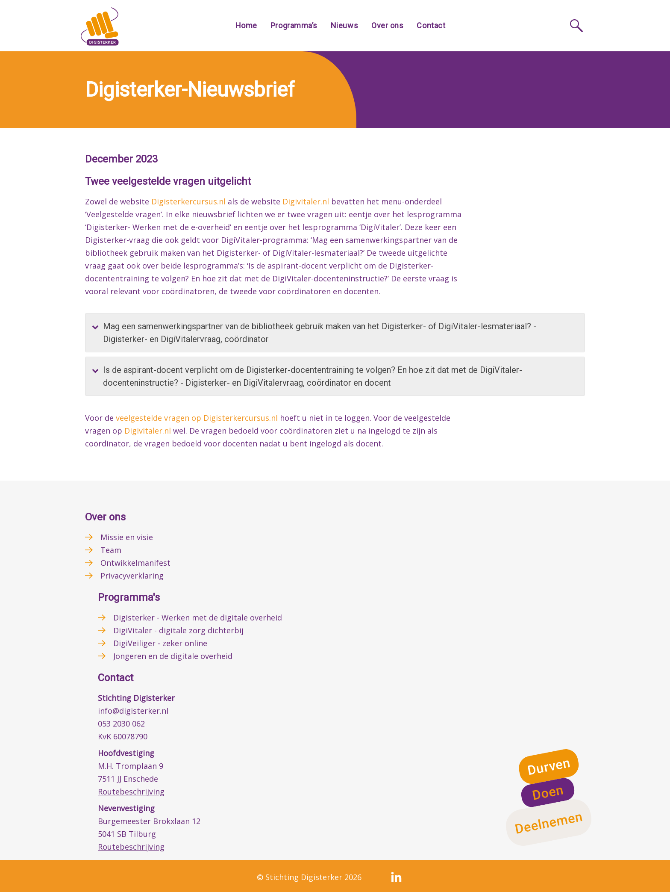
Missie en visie (126, 537)
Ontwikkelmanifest (135, 563)
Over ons (387, 25)
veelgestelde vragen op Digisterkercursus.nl (197, 418)
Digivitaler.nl (305, 201)
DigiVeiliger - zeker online (160, 643)
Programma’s (293, 25)
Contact (431, 25)
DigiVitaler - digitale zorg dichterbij (178, 630)
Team (110, 550)
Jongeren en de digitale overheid (172, 656)
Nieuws (344, 25)
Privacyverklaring (132, 575)
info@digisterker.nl (133, 711)
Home (246, 25)
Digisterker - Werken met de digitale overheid (197, 617)
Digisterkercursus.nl (188, 201)
